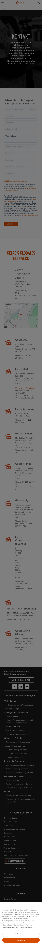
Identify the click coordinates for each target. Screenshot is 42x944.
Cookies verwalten (21, 938)
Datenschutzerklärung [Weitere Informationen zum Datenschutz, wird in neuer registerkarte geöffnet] (10, 929)
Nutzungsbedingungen (10, 931)
